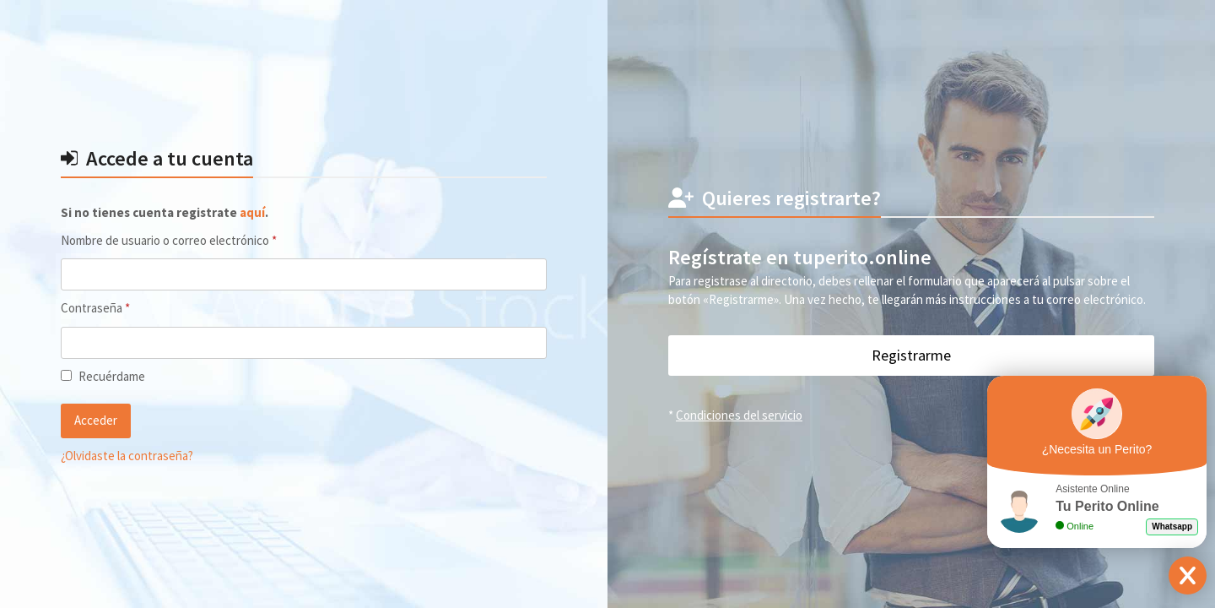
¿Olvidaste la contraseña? (127, 456)
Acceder (95, 420)
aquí (252, 212)
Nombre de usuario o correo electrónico (197, 239)
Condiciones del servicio (739, 415)
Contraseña (124, 307)
